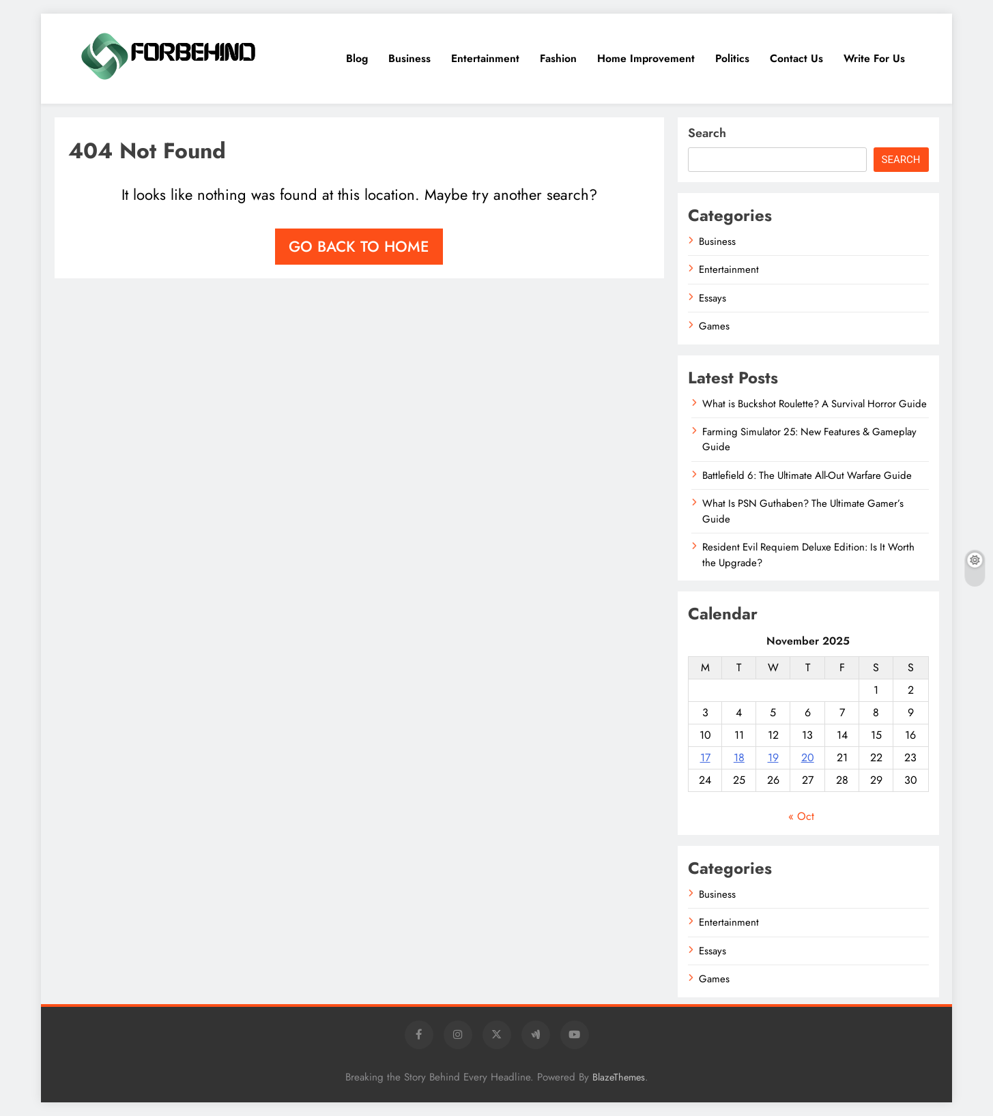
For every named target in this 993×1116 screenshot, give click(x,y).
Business (409, 58)
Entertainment (485, 58)
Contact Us (796, 58)
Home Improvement (646, 58)
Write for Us (874, 58)
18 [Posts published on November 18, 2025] (739, 757)
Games (714, 326)
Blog (357, 58)
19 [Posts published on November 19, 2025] (773, 757)
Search (707, 133)
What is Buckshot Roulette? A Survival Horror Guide (814, 403)
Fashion (558, 58)
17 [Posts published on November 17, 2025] (705, 757)
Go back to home (359, 246)
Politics (732, 58)
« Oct (801, 816)
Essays (712, 298)
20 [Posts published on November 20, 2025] (807, 757)
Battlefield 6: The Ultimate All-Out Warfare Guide (807, 475)
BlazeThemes (618, 1077)
